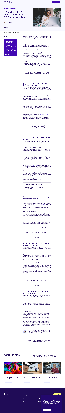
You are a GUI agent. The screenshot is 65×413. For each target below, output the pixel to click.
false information (42, 204)
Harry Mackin (10, 22)
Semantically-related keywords (32, 165)
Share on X (37, 77)
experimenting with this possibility (43, 310)
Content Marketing (13, 8)
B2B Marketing (6, 8)
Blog (4, 32)
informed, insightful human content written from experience (38, 318)
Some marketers (26, 301)
